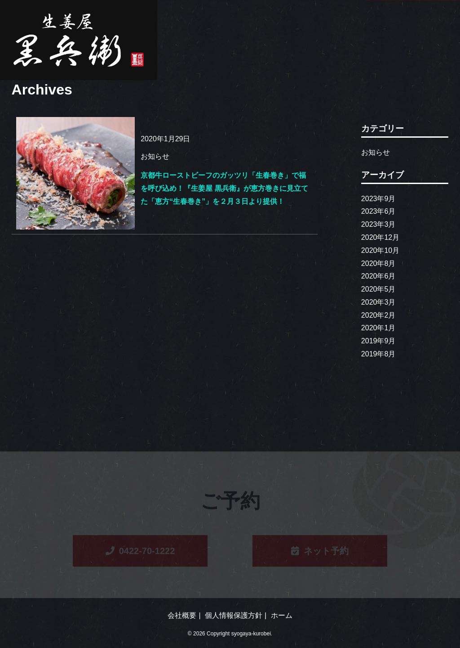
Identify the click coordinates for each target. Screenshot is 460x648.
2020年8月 (378, 263)
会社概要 (182, 615)
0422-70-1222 (140, 552)
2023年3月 (378, 224)
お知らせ (375, 152)
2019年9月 (378, 341)
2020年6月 (378, 276)
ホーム (281, 615)
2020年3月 (378, 302)
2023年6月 (378, 211)
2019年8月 (378, 354)
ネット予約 (320, 552)
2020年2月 (378, 315)
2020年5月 (378, 289)
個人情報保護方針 (233, 615)
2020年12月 (380, 237)
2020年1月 (378, 328)
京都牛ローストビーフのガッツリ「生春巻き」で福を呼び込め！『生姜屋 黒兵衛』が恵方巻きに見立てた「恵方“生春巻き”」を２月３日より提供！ (224, 188)
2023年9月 (378, 198)
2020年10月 (380, 250)
